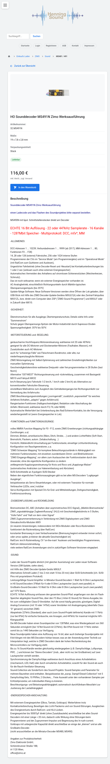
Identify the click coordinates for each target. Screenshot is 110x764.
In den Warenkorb (25, 187)
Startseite (25, 46)
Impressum (89, 46)
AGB (64, 46)
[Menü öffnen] (5, 5)
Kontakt (75, 46)
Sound (47, 56)
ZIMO (37, 56)
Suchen (36, 36)
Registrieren (51, 46)
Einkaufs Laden (23, 56)
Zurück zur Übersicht (22, 66)
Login (37, 46)
